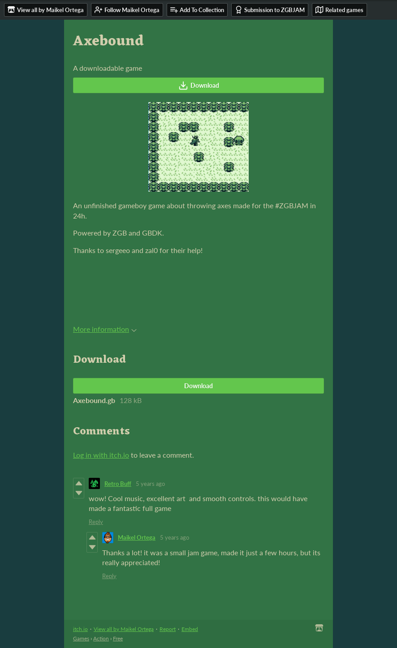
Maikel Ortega (136, 537)
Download (198, 85)
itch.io (80, 629)
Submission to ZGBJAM (270, 9)
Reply (96, 521)
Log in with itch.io (101, 455)
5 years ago (150, 483)
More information (105, 329)
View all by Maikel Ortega (124, 629)
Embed (189, 629)
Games (81, 638)
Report (168, 629)
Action (101, 638)
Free (118, 638)
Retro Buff (117, 483)
